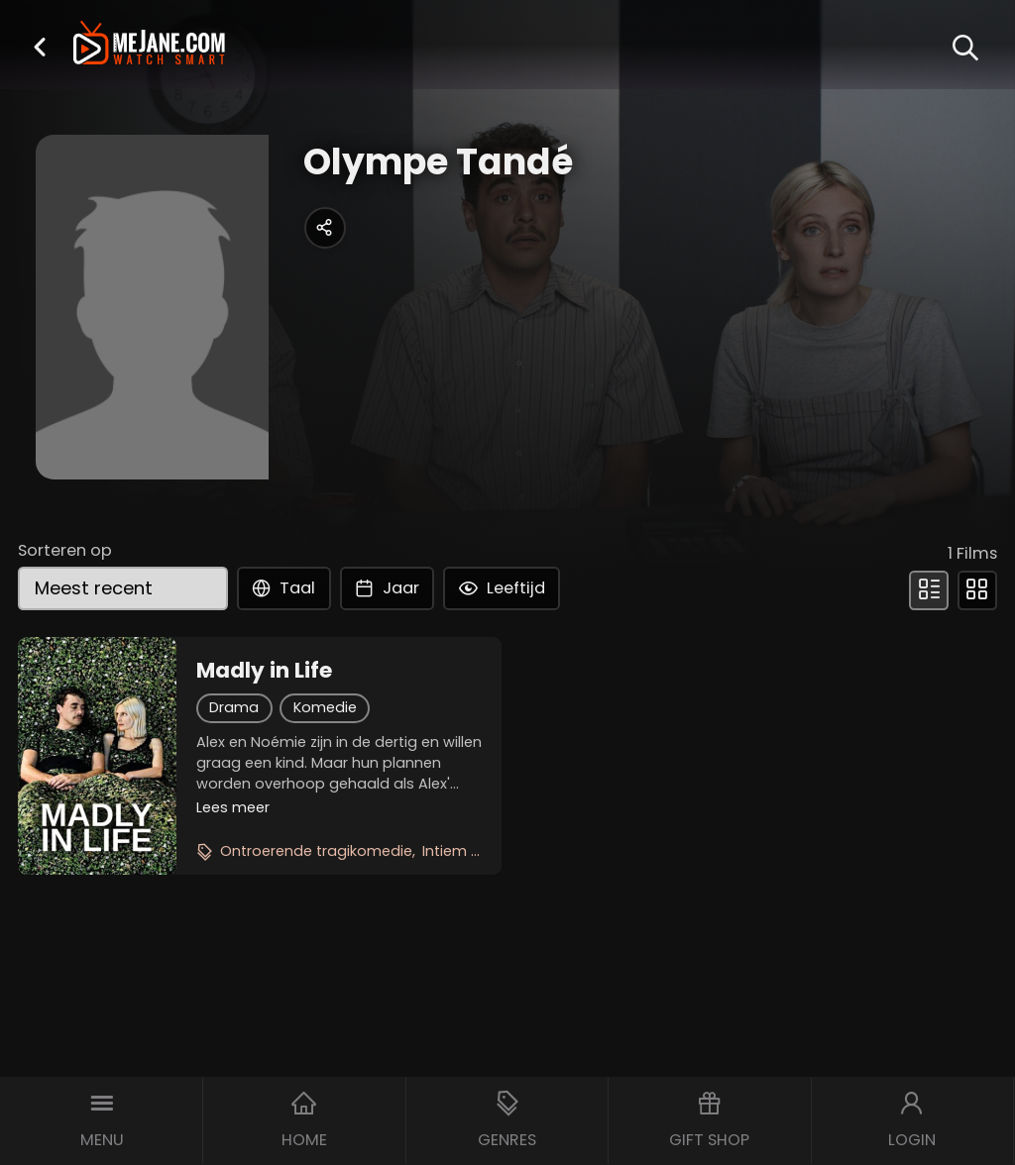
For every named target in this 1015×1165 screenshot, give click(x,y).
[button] (39, 46)
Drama (234, 707)
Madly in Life (264, 671)
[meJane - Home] (149, 45)
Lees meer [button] (233, 807)
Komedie (325, 707)
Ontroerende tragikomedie (316, 851)
